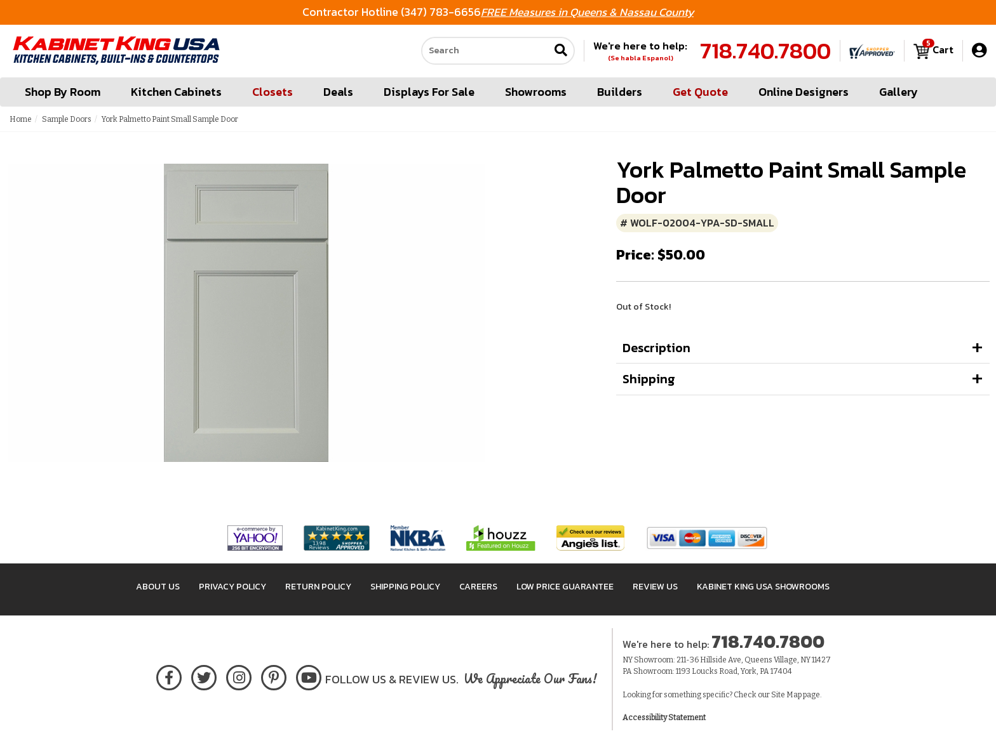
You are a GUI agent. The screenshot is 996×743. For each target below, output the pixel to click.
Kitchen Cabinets (176, 92)
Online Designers (803, 92)
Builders (619, 92)
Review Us (655, 586)
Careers (478, 586)
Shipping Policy (405, 586)
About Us (158, 586)
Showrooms (536, 92)
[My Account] (979, 51)
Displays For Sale (429, 92)
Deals (338, 92)
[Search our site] (485, 51)
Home (21, 119)
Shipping (648, 378)
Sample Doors (66, 119)
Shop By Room (62, 92)
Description (656, 347)
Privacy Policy (232, 586)
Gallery (898, 92)
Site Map (786, 694)
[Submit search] (561, 51)
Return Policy (318, 586)
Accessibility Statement (664, 717)
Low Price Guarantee (565, 586)
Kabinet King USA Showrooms (763, 586)
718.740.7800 (765, 51)
